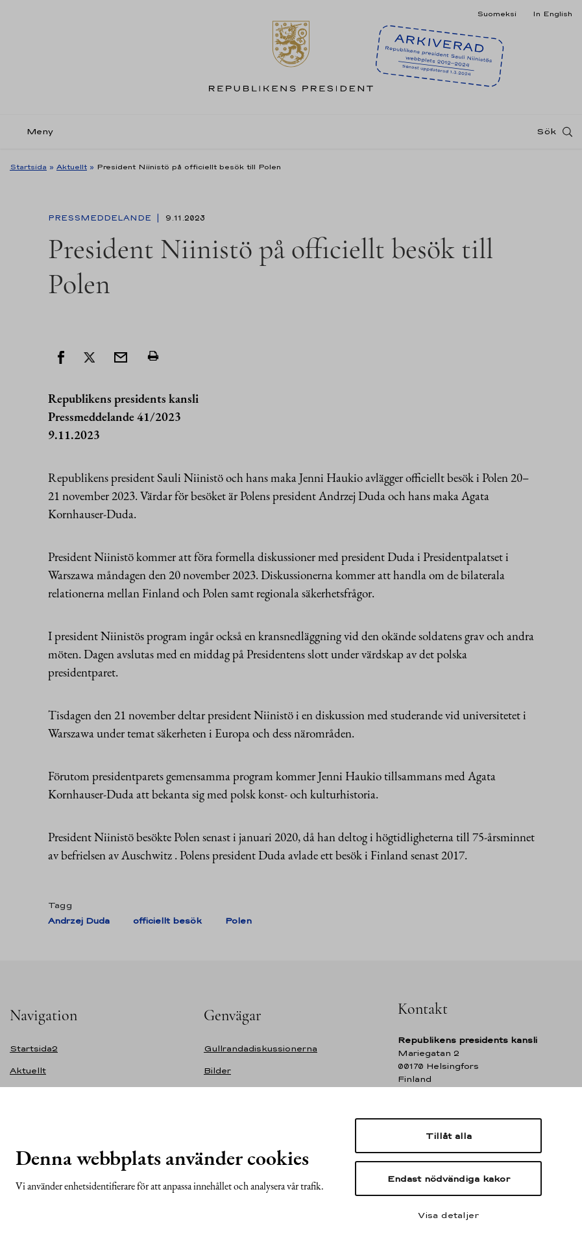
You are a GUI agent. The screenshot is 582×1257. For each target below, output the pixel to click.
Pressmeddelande (101, 218)
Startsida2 (34, 1048)
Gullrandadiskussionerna (260, 1048)
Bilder (217, 1070)
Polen (238, 920)
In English (552, 13)
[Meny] (35, 132)
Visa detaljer (448, 1215)
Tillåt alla (449, 1136)
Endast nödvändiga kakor (448, 1178)
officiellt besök (167, 920)
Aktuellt (71, 166)
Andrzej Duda (79, 920)
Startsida (28, 166)
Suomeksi (496, 13)
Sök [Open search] (546, 132)
